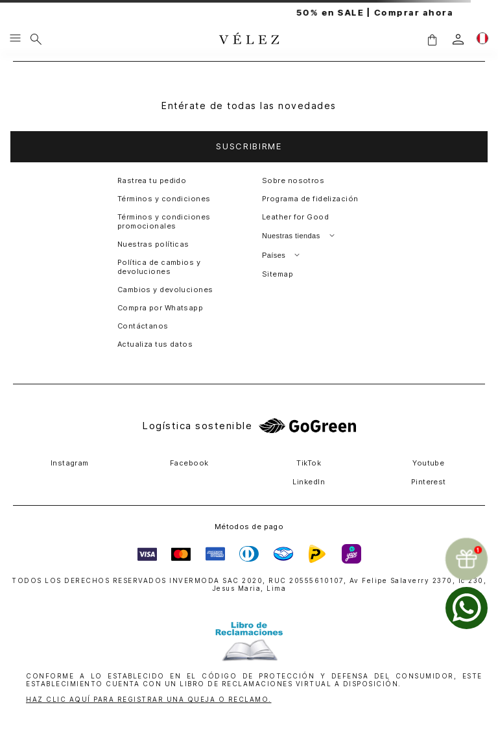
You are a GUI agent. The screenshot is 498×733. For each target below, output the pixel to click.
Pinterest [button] (428, 481)
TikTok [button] (308, 462)
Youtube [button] (428, 462)
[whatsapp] (466, 608)
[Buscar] (36, 38)
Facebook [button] (189, 462)
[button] (431, 39)
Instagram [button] (70, 462)
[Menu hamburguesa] (15, 38)
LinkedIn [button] (308, 481)
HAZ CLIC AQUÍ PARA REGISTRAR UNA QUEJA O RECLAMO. (149, 699)
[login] (458, 39)
